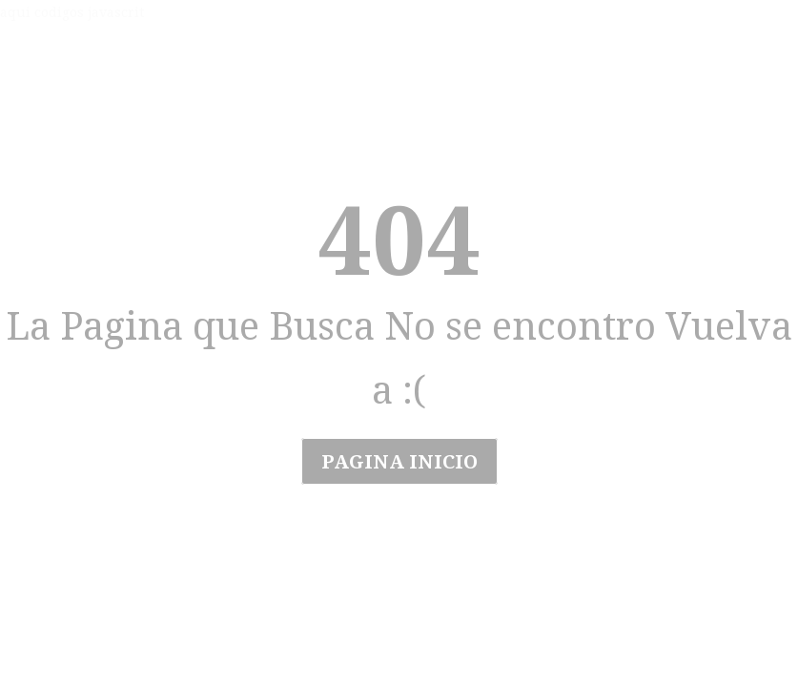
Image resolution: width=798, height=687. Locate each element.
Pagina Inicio (399, 461)
